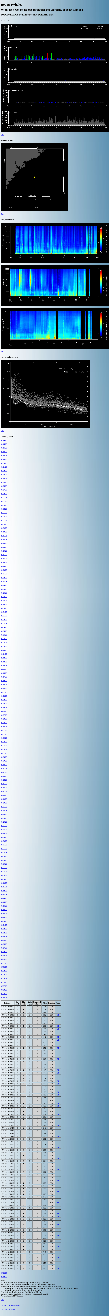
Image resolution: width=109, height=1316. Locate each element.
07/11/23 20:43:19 (7, 1233)
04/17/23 (4, 677)
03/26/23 (4, 593)
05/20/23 (4, 803)
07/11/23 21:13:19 (7, 1238)
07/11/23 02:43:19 (7, 1034)
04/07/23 (4, 639)
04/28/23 (4, 719)
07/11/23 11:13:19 (7, 1128)
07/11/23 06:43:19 (7, 1078)
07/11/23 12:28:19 (7, 1142)
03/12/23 (4, 539)
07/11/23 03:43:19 (7, 1045)
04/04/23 (4, 627)
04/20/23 (4, 688)
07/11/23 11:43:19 (7, 1133)
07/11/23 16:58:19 (7, 1191)
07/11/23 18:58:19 (7, 1213)
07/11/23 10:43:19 (7, 1122)
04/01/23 (4, 616)
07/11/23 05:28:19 (7, 1064)
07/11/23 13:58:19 (7, 1158)
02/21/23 (4, 467)
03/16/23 (4, 555)
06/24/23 (4, 936)
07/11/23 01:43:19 (7, 1023)
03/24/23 (4, 585)
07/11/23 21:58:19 (7, 1246)
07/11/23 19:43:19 (7, 1222)
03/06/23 (4, 517)
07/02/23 (4, 967)
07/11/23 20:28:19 (7, 1230)
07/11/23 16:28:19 (7, 1186)
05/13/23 (4, 776)
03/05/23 (4, 513)
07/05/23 (4, 978)
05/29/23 (4, 837)
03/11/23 (4, 536)
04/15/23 (4, 669)
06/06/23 (4, 868)
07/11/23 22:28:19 (7, 1252)
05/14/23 (4, 780)
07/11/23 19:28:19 (7, 1219)
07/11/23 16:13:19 (7, 1183)
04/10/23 (4, 650)
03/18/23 (4, 562)
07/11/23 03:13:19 (7, 1040)
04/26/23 (4, 711)
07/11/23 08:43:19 (7, 1100)
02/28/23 (4, 494)
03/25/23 (4, 589)
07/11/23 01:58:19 (7, 1026)
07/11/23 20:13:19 (7, 1227)
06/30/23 (4, 959)
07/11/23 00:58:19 (7, 1015)
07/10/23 (4, 997)
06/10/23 (4, 883)
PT (58, 1015)
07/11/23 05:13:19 (7, 1062)
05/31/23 (4, 845)
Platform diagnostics (8, 1309)
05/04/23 (4, 742)
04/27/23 (4, 715)
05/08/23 (4, 757)
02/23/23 (4, 475)
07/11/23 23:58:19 (7, 1268)
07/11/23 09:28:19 (7, 1109)
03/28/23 (4, 600)
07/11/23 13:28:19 (7, 1153)
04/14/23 (4, 665)
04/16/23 (4, 673)
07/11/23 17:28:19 (7, 1197)
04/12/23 (4, 658)
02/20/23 (4, 463)
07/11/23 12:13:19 (7, 1139)
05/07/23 (4, 753)
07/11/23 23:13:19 (7, 1260)
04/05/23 (4, 631)
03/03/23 (4, 505)
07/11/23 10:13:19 (7, 1117)
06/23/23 (4, 933)
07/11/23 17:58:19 (7, 1202)
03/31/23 (4, 612)
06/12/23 (4, 891)
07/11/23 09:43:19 (7, 1111)
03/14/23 (4, 547)
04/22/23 (4, 696)
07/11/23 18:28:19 (7, 1208)
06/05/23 (4, 864)
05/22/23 (4, 810)
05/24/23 (4, 818)
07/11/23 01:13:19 (7, 1018)
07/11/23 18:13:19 (7, 1205)
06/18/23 (4, 913)
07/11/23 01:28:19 (7, 1020)
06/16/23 (4, 906)
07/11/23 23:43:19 (7, 1266)
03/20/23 (4, 570)
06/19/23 (4, 917)
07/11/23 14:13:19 (7, 1161)
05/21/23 (4, 807)
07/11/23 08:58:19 (7, 1103)
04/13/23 (4, 662)
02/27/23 (4, 490)
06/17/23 (4, 910)
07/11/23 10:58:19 (7, 1125)
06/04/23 (4, 860)
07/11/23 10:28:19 (7, 1120)
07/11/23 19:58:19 (7, 1224)
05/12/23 (4, 772)
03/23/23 (4, 581)
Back (2, 135)
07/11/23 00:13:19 (7, 1007)
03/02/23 (4, 501)
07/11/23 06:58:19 (7, 1081)
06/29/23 (4, 955)
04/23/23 (4, 700)
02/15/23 (4, 444)
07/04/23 (4, 975)
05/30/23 (4, 841)
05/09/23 (4, 761)
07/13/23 (4, 1277)
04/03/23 (4, 623)
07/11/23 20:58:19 (7, 1235)
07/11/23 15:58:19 (7, 1180)
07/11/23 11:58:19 (7, 1136)
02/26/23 (4, 486)
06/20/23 (4, 921)
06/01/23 (4, 849)
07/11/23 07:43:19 (7, 1089)
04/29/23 (4, 723)
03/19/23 (4, 566)
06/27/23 (4, 948)
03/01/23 (4, 497)
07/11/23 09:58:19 (7, 1114)
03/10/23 (4, 532)
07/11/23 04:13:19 (7, 1051)
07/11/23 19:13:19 (7, 1216)
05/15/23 (4, 784)
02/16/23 (4, 448)
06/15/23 (4, 902)
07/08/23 (4, 990)
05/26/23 (4, 826)
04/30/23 (4, 726)
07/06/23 (4, 982)
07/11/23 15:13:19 (7, 1172)
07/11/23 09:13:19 (7, 1106)
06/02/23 (4, 852)
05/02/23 (4, 734)
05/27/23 (4, 830)
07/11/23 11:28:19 (7, 1131)
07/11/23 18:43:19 (7, 1211)
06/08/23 (4, 875)
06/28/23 (4, 952)
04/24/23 (4, 704)
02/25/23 (4, 482)
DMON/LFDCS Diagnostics (10, 1305)
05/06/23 (4, 749)
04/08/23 (4, 642)
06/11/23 (4, 887)
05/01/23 (4, 730)
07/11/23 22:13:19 (7, 1249)
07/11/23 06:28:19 (7, 1075)
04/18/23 (4, 681)
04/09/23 (4, 646)
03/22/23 (4, 578)
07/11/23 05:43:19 (7, 1067)
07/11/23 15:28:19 (7, 1175)
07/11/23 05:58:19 (7, 1070)
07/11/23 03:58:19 (7, 1048)
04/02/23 (4, 620)
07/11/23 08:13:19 (7, 1095)
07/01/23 (4, 963)
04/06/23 (4, 635)
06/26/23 (4, 944)
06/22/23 (4, 929)
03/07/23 (4, 520)
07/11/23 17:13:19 (7, 1194)
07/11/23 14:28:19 (7, 1164)
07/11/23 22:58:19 (7, 1257)
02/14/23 (4, 440)
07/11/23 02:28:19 (7, 1031)
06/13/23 (4, 894)
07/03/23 (4, 971)
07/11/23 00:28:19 (7, 1009)
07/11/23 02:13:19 (7, 1029)
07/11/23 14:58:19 (7, 1169)
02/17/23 (4, 452)
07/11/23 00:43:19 (7, 1012)
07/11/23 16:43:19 (7, 1189)
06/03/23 (4, 856)
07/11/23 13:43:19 (7, 1155)
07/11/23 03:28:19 (7, 1042)
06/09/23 (4, 879)
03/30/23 (4, 608)
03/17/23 (4, 559)
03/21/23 (4, 574)
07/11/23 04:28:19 (7, 1053)
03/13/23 (4, 543)
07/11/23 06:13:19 (7, 1073)
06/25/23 (4, 940)
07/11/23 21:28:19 (7, 1241)
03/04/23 (4, 509)
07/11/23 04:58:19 (7, 1059)
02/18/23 (4, 455)
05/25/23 (4, 822)
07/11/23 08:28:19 (7, 1098)
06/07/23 (4, 871)
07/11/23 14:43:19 (7, 1166)
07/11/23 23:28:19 (7, 1263)
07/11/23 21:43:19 (7, 1244)
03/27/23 (4, 597)
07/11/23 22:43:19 (7, 1255)
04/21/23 (4, 692)
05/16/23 (4, 788)
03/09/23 (4, 528)
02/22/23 (4, 471)
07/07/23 (4, 986)
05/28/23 (4, 833)
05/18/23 (4, 795)
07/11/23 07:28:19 (7, 1087)
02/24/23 (4, 478)
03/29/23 (4, 604)
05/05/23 (4, 746)
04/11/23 (4, 654)
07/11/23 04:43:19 (7, 1056)
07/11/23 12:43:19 (7, 1144)
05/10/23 (4, 765)
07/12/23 (4, 1273)
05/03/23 (4, 738)
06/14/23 (4, 898)
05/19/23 (4, 799)
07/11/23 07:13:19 (7, 1084)
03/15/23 (4, 551)
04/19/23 (4, 684)
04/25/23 (4, 707)
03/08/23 (4, 524)
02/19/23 (4, 459)
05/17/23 (4, 791)
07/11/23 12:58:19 (7, 1147)
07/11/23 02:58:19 (7, 1037)
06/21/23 (4, 925)
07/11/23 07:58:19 (7, 1092)
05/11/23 (4, 768)
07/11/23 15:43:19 (7, 1177)
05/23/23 (4, 814)
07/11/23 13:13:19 (7, 1150)
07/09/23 (4, 994)
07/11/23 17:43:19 (7, 1200)
